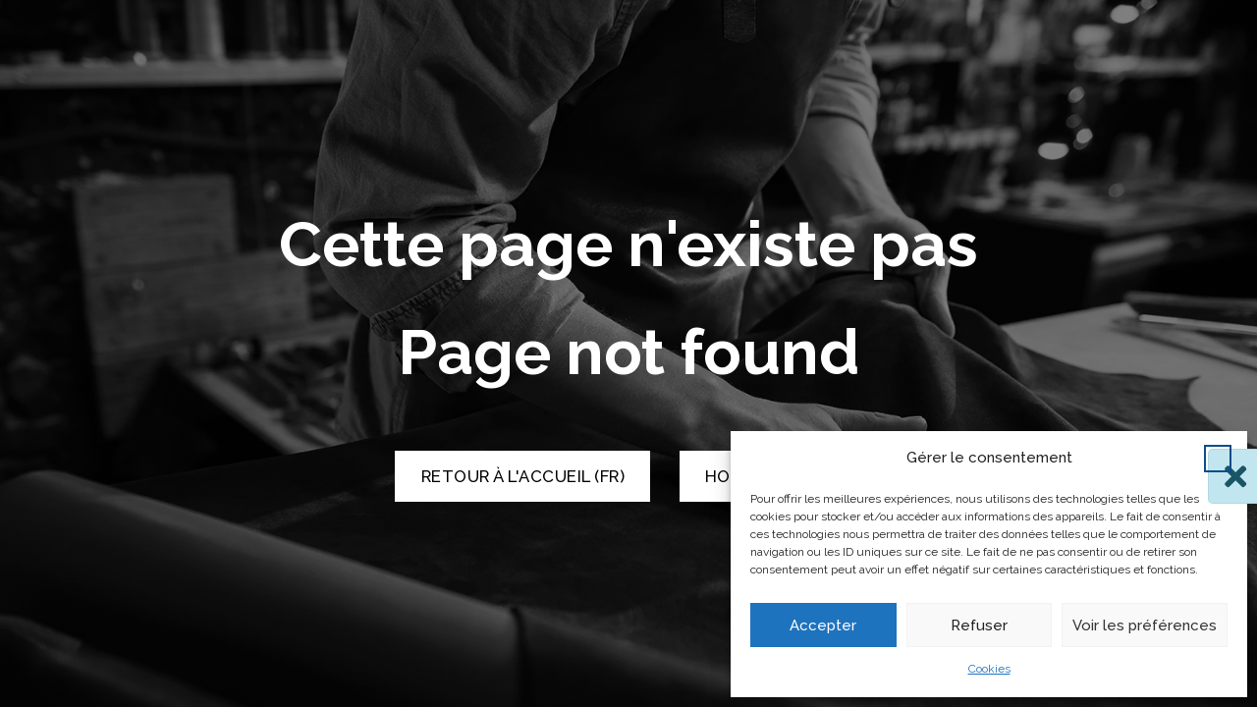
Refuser (979, 625)
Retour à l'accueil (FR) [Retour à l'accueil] (523, 476)
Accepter (823, 625)
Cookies (989, 669)
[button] (1218, 458)
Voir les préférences (1144, 625)
